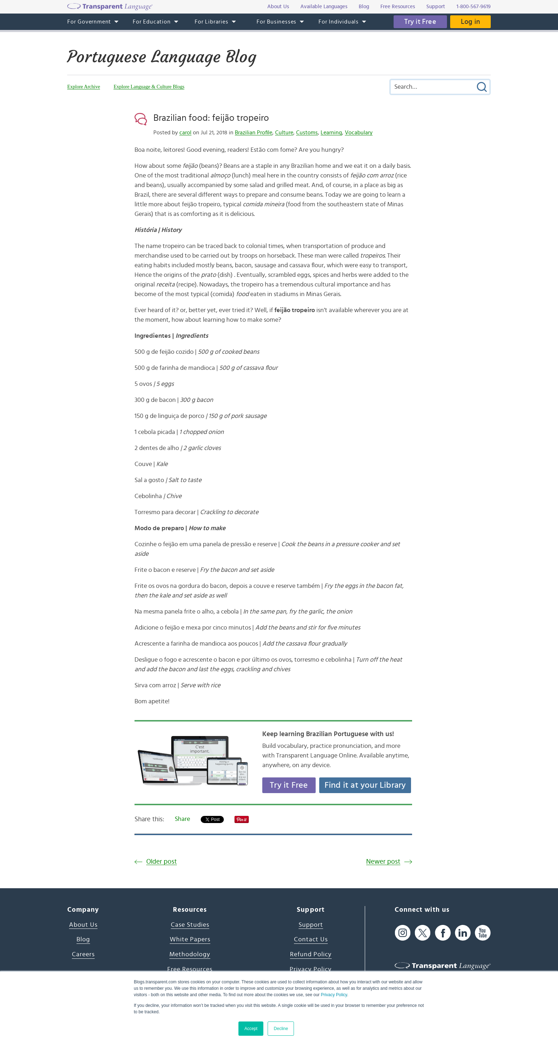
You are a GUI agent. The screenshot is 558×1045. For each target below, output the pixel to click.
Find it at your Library (365, 785)
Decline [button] (281, 1028)
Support (311, 925)
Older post (161, 861)
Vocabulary (359, 132)
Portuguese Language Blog (161, 56)
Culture (284, 132)
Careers (83, 954)
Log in (470, 21)
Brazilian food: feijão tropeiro (211, 118)
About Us (83, 925)
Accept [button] (251, 1028)
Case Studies (190, 925)
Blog (83, 939)
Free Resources (189, 969)
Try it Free (420, 21)
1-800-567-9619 (474, 6)
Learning (331, 132)
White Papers (190, 939)
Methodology (189, 954)
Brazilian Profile (253, 132)
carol (185, 132)
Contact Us (311, 939)
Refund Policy (311, 954)
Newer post (383, 861)
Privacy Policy (334, 994)
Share (182, 819)
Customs (307, 132)
